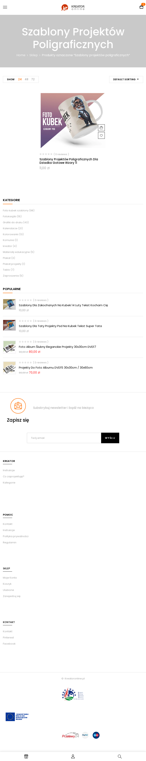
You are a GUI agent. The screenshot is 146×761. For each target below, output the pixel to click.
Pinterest (8, 637)
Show (10, 79)
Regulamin (9, 542)
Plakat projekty (12, 264)
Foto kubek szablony (16, 210)
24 (20, 79)
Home (20, 55)
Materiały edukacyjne (16, 252)
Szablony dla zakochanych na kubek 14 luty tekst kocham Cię (63, 305)
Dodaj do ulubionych (101, 135)
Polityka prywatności (16, 536)
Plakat (7, 258)
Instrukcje (9, 530)
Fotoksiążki (9, 216)
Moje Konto (10, 578)
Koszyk (7, 584)
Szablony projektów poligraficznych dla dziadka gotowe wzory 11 (68, 161)
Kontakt (7, 524)
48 (26, 79)
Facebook (9, 644)
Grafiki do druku (13, 222)
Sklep (33, 55)
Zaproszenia (11, 276)
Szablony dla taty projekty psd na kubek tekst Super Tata (60, 326)
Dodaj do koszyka (101, 127)
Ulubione (8, 590)
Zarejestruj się (11, 596)
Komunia (8, 240)
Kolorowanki (10, 234)
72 (33, 79)
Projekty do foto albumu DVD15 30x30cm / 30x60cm (56, 367)
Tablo (6, 270)
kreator (7, 246)
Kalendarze (10, 228)
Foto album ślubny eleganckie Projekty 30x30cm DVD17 (57, 347)
